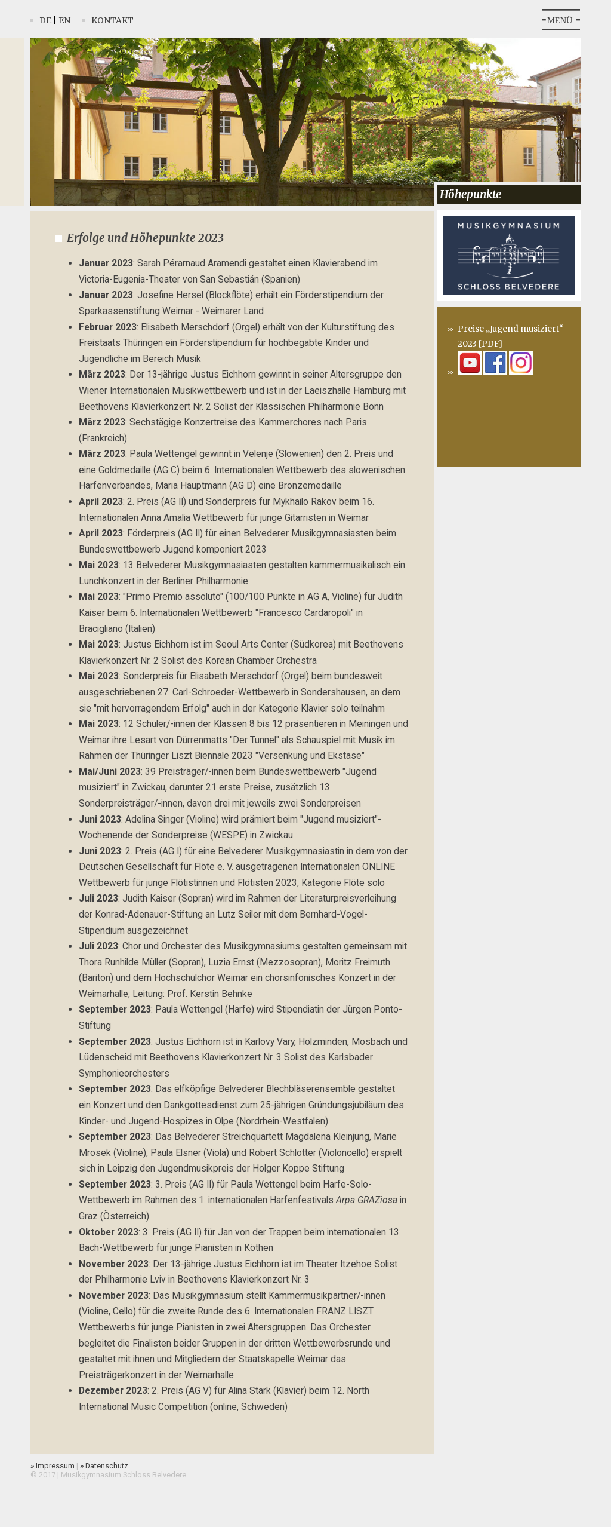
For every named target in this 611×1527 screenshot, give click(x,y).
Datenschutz (104, 1465)
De (45, 20)
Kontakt (112, 20)
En (64, 20)
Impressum (52, 1465)
